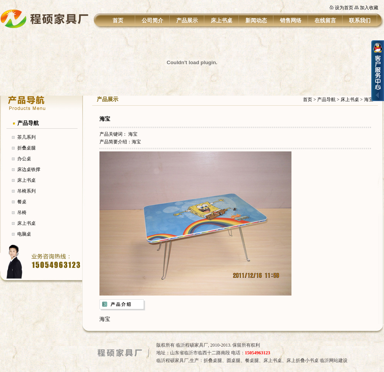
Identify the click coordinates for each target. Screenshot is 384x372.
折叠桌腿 (26, 148)
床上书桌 (221, 20)
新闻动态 (256, 20)
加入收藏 (369, 7)
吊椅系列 (26, 191)
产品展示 (187, 20)
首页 (118, 20)
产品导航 (28, 123)
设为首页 (344, 7)
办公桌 (24, 158)
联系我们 (360, 20)
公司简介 (152, 20)
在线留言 (325, 20)
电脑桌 (24, 234)
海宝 (132, 134)
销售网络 (290, 20)
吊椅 (21, 212)
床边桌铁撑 (28, 169)
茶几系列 (26, 137)
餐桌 (21, 201)
